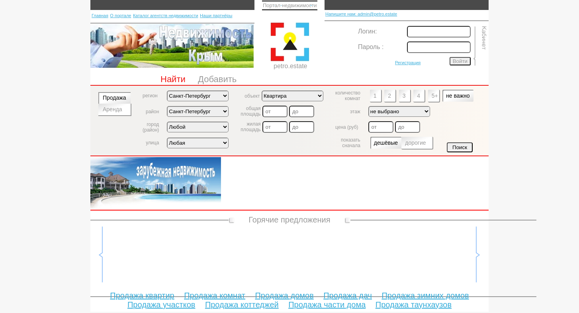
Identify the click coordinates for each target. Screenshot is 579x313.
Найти (173, 79)
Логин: (367, 31)
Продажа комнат (214, 295)
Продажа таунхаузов (414, 304)
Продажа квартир (142, 295)
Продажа (114, 97)
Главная (100, 15)
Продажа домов (284, 295)
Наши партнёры (216, 15)
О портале (120, 15)
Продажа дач (347, 295)
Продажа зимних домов (425, 295)
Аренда (112, 109)
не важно (457, 96)
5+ (435, 96)
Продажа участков (161, 304)
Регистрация (408, 62)
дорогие (415, 143)
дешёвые (386, 143)
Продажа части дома (327, 304)
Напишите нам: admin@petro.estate (361, 14)
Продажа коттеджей (242, 304)
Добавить (217, 79)
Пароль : (370, 46)
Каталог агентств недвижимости (165, 15)
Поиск (459, 147)
